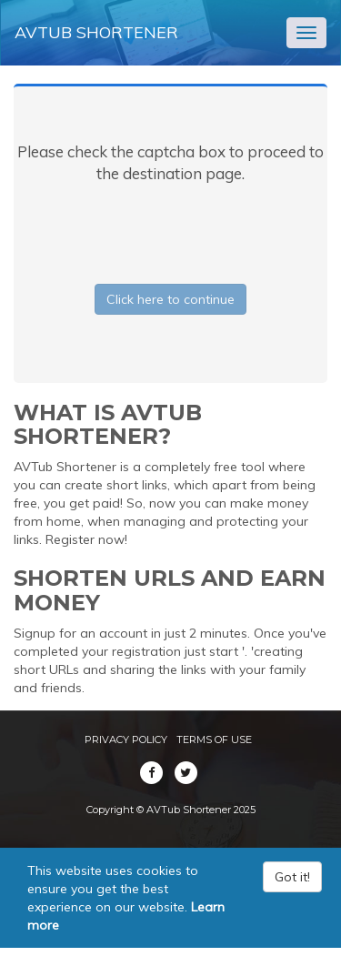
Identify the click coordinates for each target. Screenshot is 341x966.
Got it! (292, 877)
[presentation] (171, 230)
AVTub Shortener (96, 32)
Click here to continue (170, 299)
